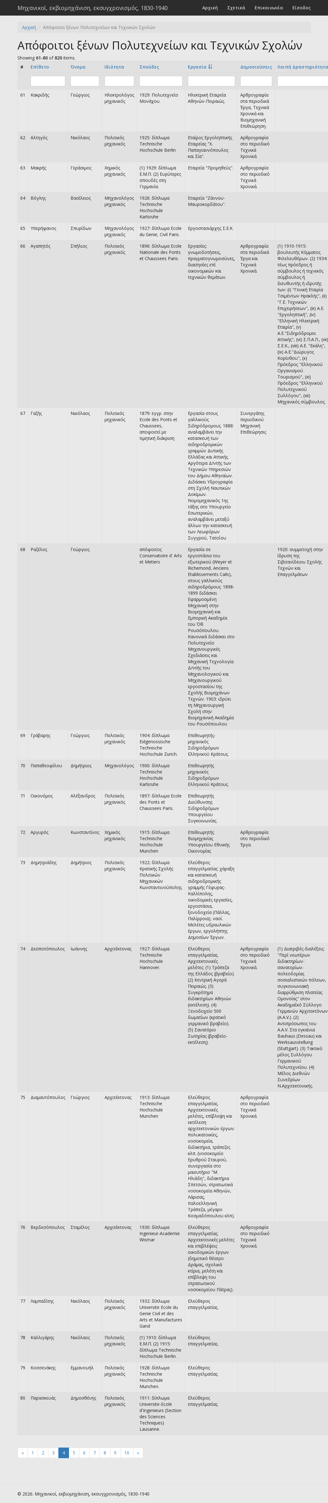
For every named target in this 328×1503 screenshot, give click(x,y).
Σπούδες (149, 67)
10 (126, 1453)
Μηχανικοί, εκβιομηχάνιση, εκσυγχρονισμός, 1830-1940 (92, 8)
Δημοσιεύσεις (256, 67)
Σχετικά (236, 8)
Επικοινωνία (269, 8)
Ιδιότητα (114, 67)
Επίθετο (40, 67)
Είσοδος (301, 8)
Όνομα (78, 67)
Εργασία (197, 67)
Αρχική (210, 8)
